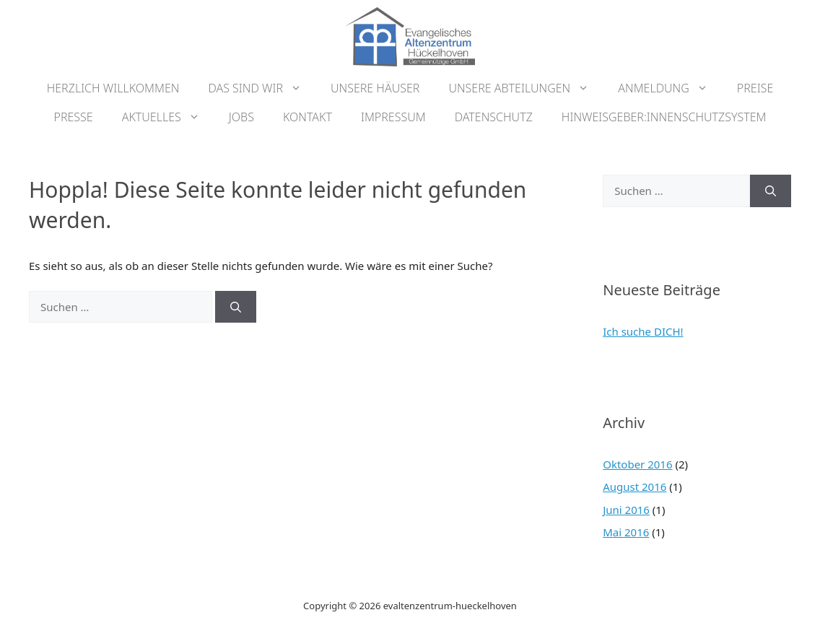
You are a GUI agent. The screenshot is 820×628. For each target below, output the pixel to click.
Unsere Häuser (375, 88)
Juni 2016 (626, 509)
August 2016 (634, 486)
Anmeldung (670, 88)
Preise (755, 88)
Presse (73, 117)
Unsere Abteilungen (525, 88)
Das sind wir (262, 88)
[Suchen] (235, 307)
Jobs (241, 117)
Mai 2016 (626, 532)
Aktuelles (168, 117)
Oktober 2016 (637, 464)
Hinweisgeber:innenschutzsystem (664, 117)
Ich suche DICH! (643, 331)
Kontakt (307, 117)
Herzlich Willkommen (113, 88)
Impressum (393, 117)
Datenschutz (494, 117)
